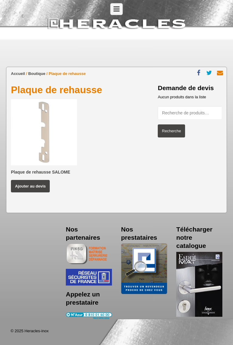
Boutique (36, 73)
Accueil (18, 73)
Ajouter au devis (30, 186)
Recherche (171, 131)
